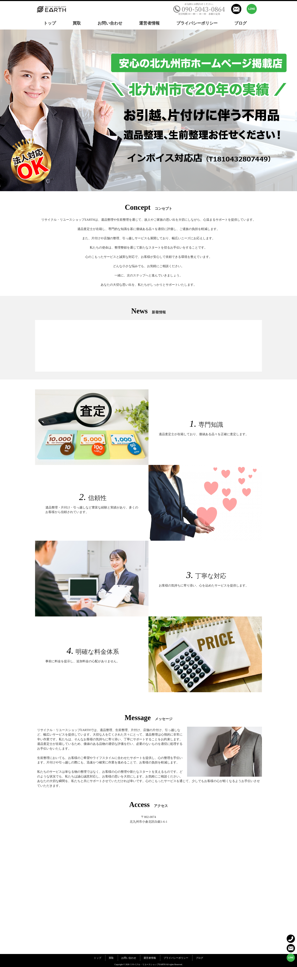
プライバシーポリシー (176, 957)
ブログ (199, 957)
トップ (97, 957)
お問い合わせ (128, 957)
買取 (111, 957)
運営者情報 (150, 957)
